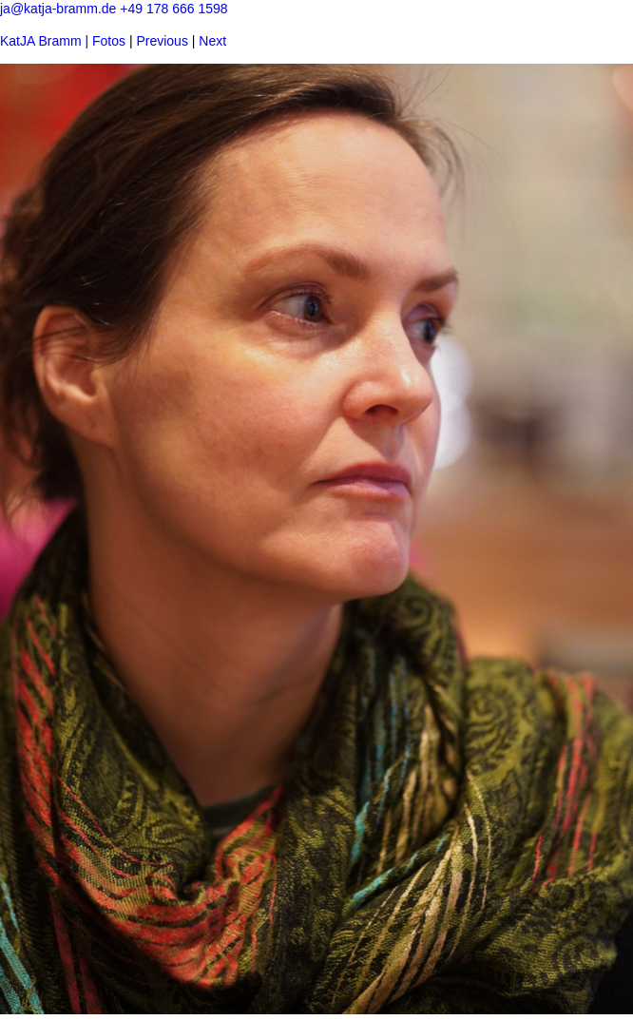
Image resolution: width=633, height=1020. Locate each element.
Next (212, 40)
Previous (161, 40)
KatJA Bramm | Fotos (62, 40)
